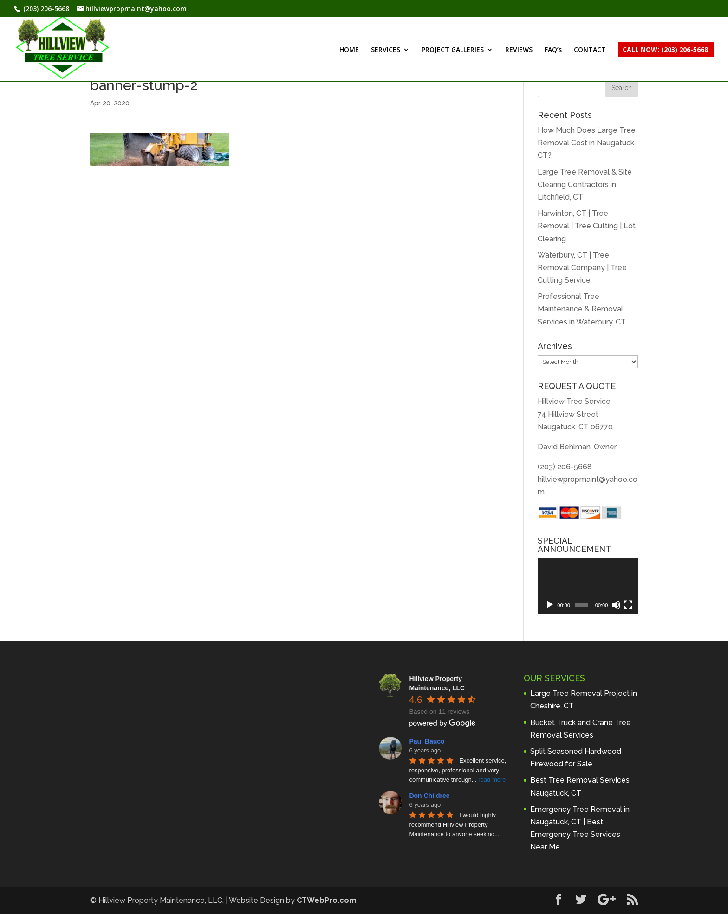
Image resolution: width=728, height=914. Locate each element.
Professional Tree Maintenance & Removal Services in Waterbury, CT (582, 309)
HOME (349, 50)
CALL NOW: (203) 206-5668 (665, 50)
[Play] (549, 604)
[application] (588, 586)
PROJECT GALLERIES (453, 50)
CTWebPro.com (327, 900)
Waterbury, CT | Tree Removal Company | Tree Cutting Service (582, 268)
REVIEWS (519, 50)
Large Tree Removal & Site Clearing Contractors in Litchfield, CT (585, 184)
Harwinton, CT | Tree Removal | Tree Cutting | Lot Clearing (587, 226)
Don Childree (429, 795)
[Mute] (616, 604)
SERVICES (385, 50)
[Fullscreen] (628, 604)
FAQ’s (553, 50)
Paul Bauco (426, 741)
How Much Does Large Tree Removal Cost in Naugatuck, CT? (587, 143)
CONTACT (590, 50)
